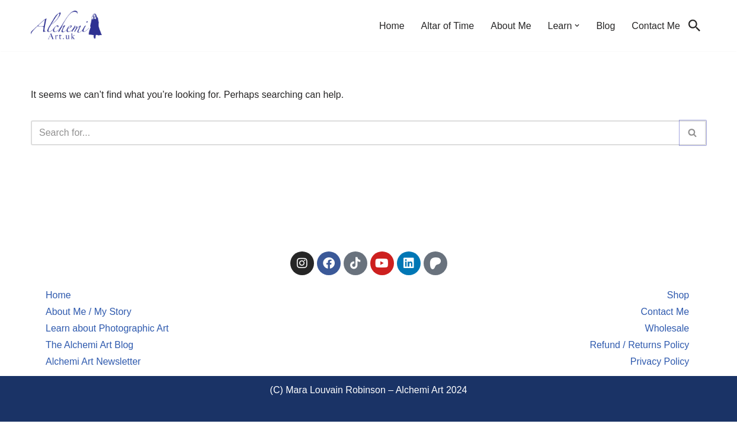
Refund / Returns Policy (639, 350)
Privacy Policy (660, 367)
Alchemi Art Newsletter (93, 367)
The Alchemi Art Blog (90, 350)
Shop (678, 300)
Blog (605, 26)
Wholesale (667, 334)
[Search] (694, 25)
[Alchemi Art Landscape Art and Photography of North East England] (66, 25)
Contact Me (656, 26)
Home (391, 26)
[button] (577, 25)
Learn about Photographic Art (107, 334)
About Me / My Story (89, 317)
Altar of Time (447, 26)
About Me (511, 26)
